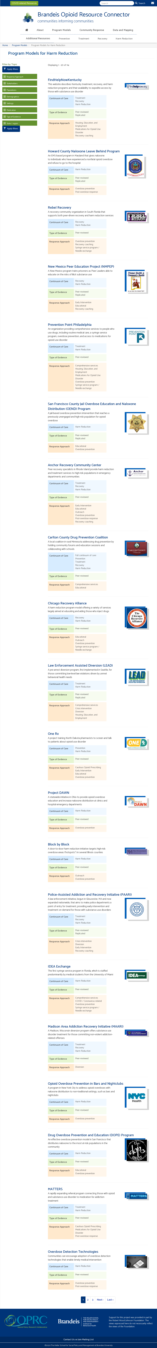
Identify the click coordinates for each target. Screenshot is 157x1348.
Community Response (92, 30)
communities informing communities (66, 21)
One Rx (53, 734)
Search (140, 3)
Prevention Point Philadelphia (70, 325)
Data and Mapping (123, 30)
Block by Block (58, 844)
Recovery (102, 39)
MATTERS (55, 1189)
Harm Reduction (124, 39)
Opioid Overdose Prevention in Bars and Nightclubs (85, 1084)
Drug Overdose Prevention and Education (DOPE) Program (91, 1135)
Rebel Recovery (59, 208)
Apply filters (11, 69)
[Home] (26, 30)
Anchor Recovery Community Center (74, 465)
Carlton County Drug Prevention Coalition (78, 537)
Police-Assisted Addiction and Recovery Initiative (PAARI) (90, 895)
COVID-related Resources (24, 3)
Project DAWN (58, 793)
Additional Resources (38, 39)
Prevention (64, 39)
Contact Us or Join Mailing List (78, 1340)
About (40, 30)
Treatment (83, 39)
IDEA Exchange (59, 966)
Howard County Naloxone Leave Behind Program (84, 151)
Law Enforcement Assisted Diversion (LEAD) (80, 665)
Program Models (61, 30)
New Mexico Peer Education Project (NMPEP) (81, 267)
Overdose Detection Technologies (73, 1252)
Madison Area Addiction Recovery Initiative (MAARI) (85, 1026)
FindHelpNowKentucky (65, 80)
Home (5, 45)
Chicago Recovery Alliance (67, 603)
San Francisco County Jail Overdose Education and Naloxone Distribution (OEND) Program (92, 406)
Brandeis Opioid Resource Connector (84, 15)
